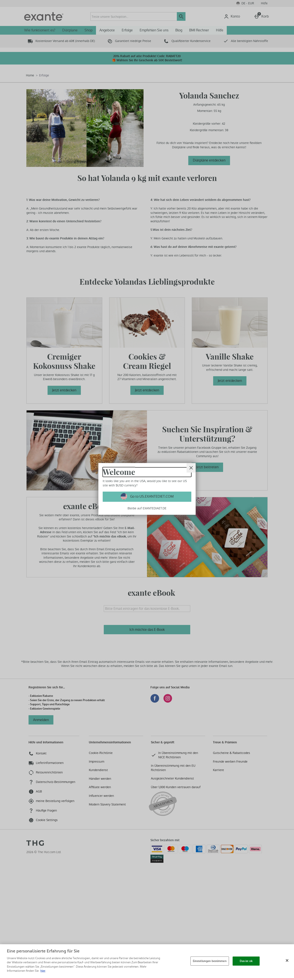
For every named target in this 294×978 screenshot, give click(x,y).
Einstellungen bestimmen (210, 961)
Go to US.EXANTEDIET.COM (151, 496)
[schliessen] (191, 468)
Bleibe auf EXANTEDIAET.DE (147, 508)
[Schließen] (287, 960)
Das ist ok (246, 961)
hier (42, 971)
